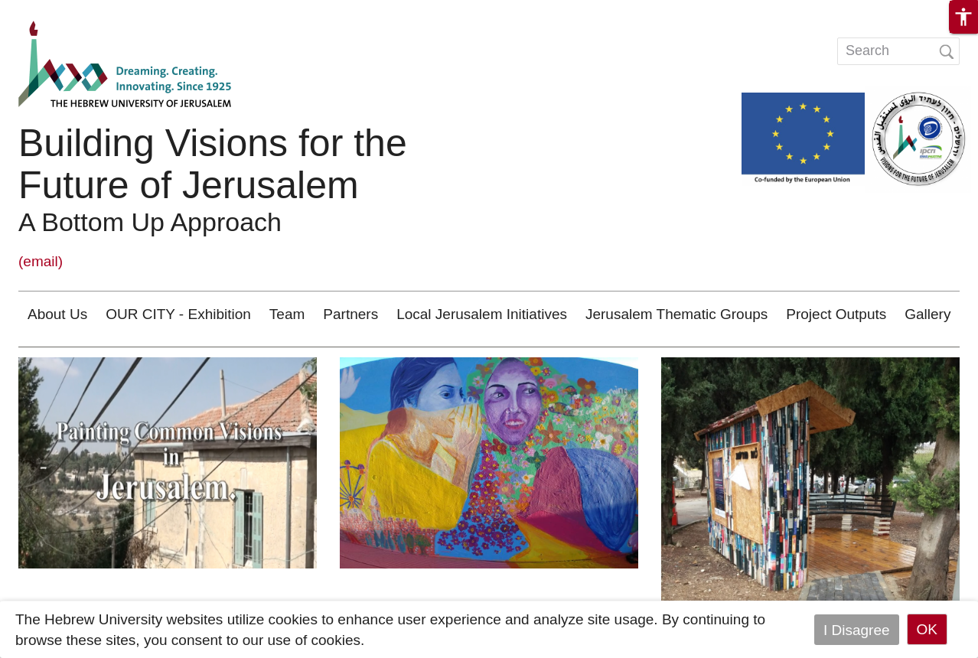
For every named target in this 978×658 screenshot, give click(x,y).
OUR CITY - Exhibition (178, 314)
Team (287, 314)
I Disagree (856, 629)
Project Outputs (836, 314)
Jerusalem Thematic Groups (676, 314)
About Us (57, 314)
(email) (40, 261)
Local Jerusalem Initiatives (481, 314)
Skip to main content (66, 10)
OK (927, 629)
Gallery (927, 314)
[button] (963, 17)
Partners (350, 314)
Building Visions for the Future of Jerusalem (212, 164)
